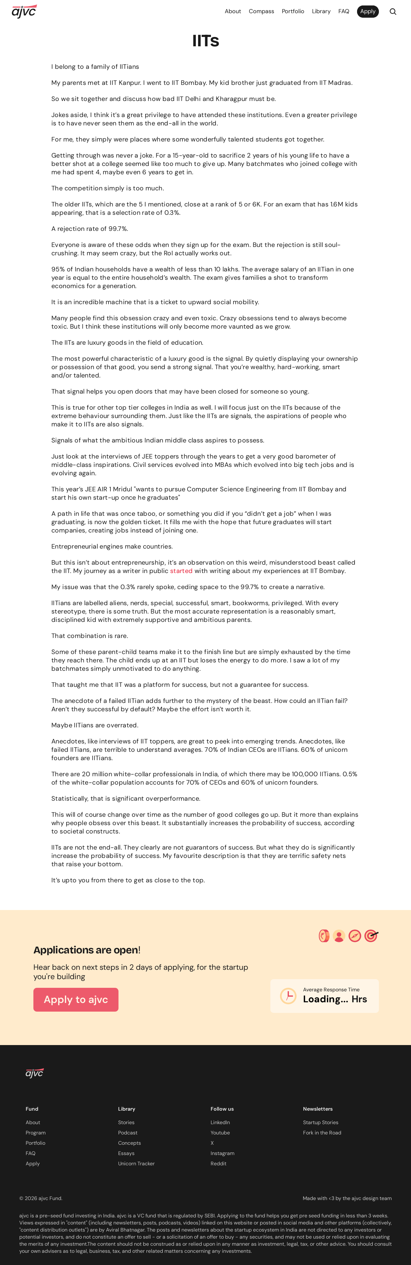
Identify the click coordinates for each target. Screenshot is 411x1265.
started (181, 571)
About (233, 11)
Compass (261, 11)
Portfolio (293, 11)
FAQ (343, 11)
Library (321, 11)
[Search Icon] (393, 11)
